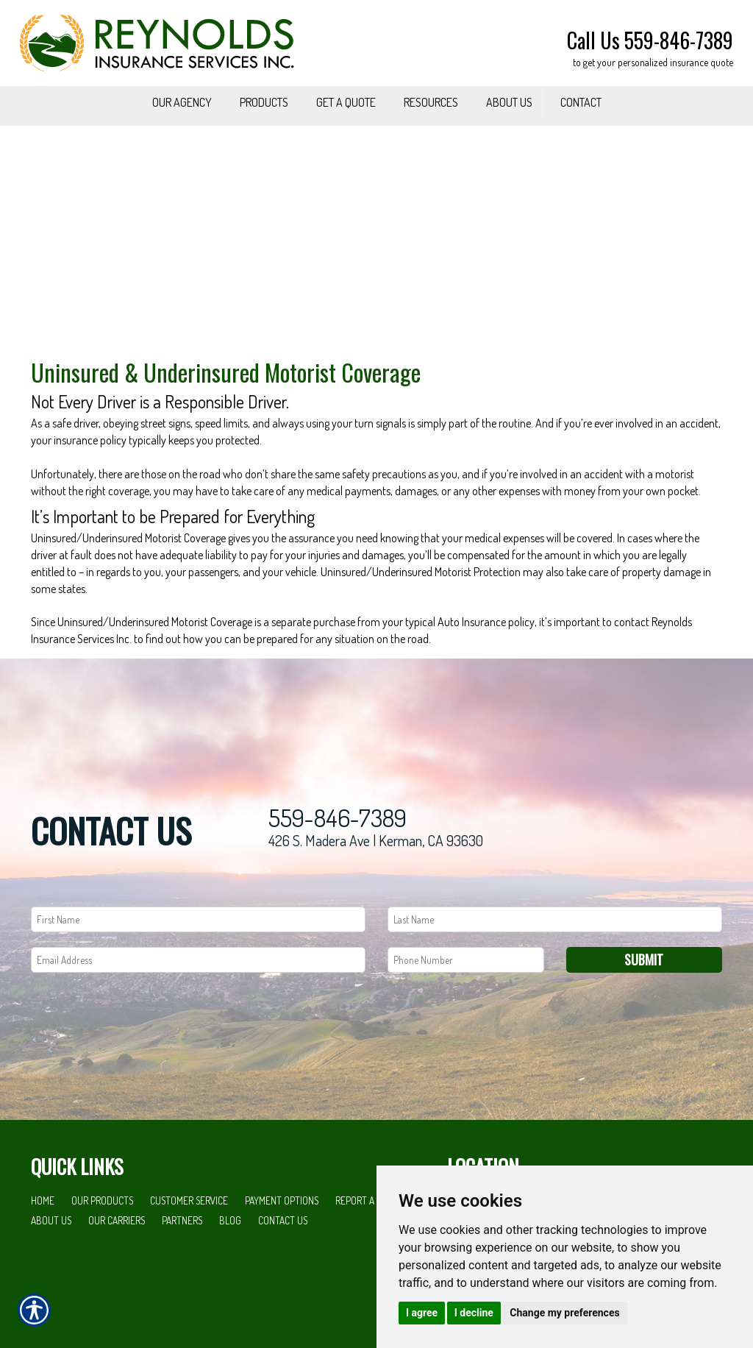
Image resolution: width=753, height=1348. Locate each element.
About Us (51, 1263)
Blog (230, 1263)
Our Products (102, 1244)
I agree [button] (422, 1313)
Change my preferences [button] (564, 1313)
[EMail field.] (198, 1002)
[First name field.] (198, 962)
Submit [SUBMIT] (643, 1002)
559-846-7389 (337, 861)
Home (42, 1244)
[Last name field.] (555, 962)
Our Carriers (116, 1263)
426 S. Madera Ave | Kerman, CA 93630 (375, 883)
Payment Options (281, 1244)
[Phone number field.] (466, 1002)
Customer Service (189, 1244)
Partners (182, 1263)
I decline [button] (473, 1313)
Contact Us (282, 1263)
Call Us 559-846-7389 (650, 40)
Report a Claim (367, 1244)
